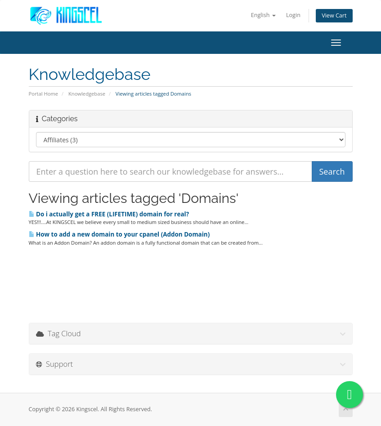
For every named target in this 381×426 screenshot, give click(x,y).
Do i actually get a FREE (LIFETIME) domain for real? (109, 214)
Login (293, 15)
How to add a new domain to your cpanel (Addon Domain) (119, 234)
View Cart (334, 15)
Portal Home (43, 93)
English (263, 15)
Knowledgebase (86, 93)
